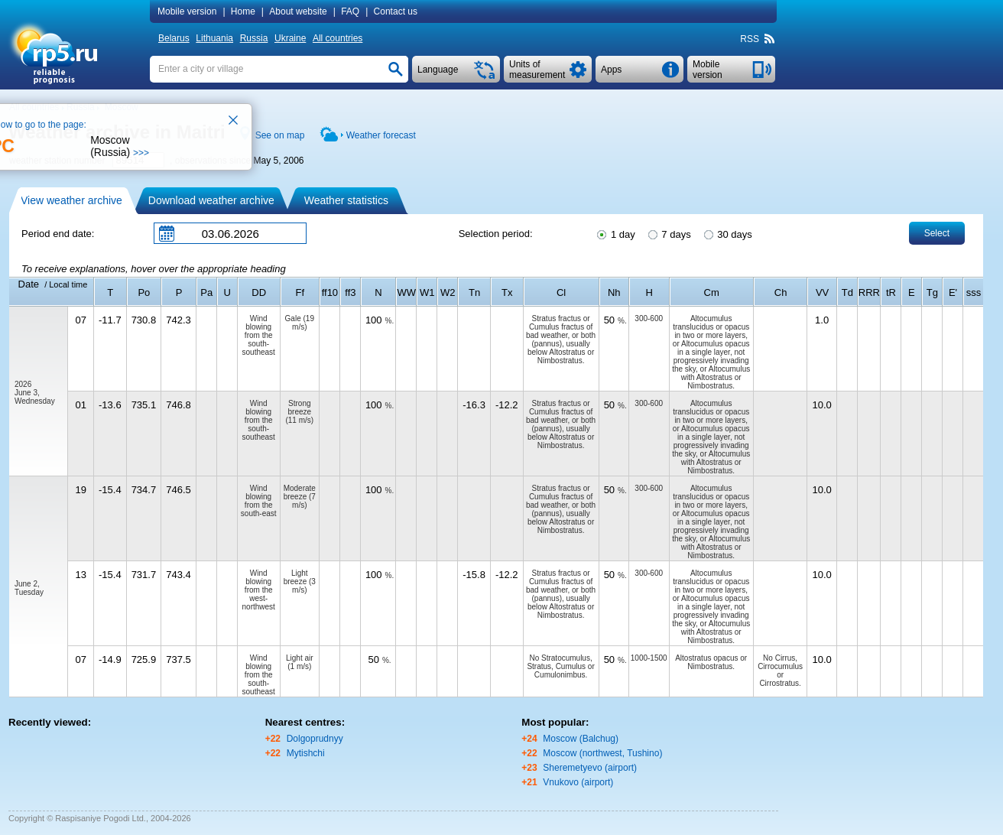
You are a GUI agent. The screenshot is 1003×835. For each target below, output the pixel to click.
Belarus (174, 38)
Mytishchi (306, 753)
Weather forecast (381, 135)
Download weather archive (211, 200)
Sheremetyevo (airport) (590, 767)
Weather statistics (346, 200)
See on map (280, 135)
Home (243, 11)
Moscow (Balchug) (580, 738)
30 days (727, 233)
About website (297, 11)
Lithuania (214, 38)
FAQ (350, 11)
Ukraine (290, 38)
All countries (337, 38)
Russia (254, 38)
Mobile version (186, 11)
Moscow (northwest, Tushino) (602, 753)
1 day (615, 233)
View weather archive (71, 200)
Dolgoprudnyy (315, 738)
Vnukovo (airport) (578, 782)
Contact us (395, 11)
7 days (668, 233)
